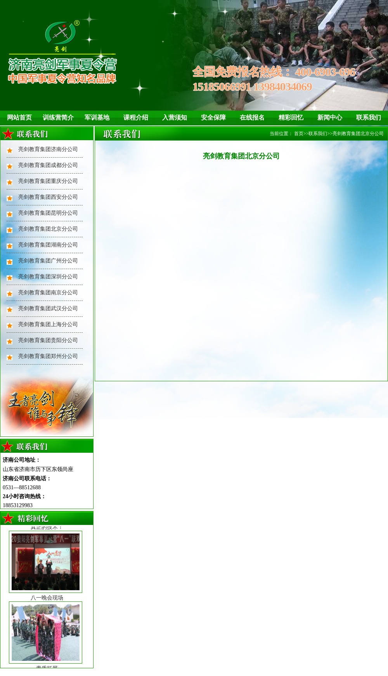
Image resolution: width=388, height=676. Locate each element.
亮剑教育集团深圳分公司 (48, 277)
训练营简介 (58, 117)
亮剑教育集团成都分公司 (48, 165)
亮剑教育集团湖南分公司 (48, 245)
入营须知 (174, 117)
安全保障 (213, 117)
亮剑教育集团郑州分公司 (48, 356)
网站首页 (19, 117)
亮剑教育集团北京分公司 (48, 229)
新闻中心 (329, 117)
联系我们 (368, 117)
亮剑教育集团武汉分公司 (48, 308)
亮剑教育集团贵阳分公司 (48, 340)
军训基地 (97, 117)
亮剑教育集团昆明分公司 (48, 213)
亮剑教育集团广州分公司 (48, 261)
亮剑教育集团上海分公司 (48, 324)
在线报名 (252, 117)
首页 (298, 133)
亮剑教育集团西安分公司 (48, 197)
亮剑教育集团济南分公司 (48, 149)
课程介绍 (135, 117)
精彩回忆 (291, 117)
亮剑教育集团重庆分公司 (48, 181)
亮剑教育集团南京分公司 (48, 292)
